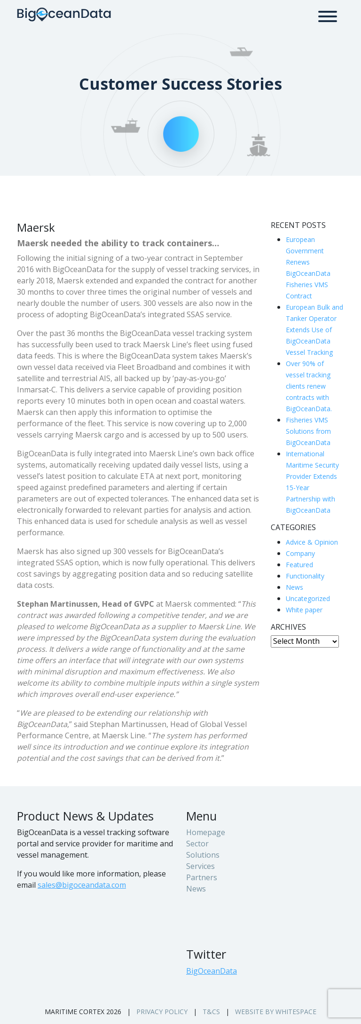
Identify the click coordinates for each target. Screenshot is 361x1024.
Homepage (205, 832)
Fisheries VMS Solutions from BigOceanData (308, 431)
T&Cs (211, 1011)
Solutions (203, 855)
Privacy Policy (162, 1011)
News (294, 587)
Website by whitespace (275, 1011)
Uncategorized (308, 598)
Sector (197, 843)
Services (200, 866)
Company (300, 553)
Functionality (305, 575)
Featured (299, 564)
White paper (304, 609)
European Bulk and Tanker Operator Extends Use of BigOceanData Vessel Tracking (314, 330)
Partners (201, 877)
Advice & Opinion (312, 542)
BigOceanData (211, 971)
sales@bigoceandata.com (82, 885)
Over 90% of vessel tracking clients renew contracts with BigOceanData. (309, 386)
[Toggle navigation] (327, 14)
